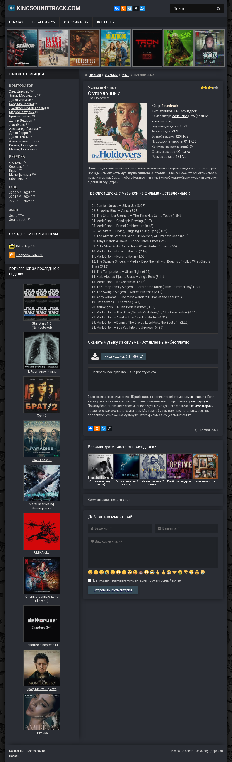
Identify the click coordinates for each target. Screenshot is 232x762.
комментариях (195, 397)
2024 (27, 197)
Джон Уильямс (20, 100)
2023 (27, 193)
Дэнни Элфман (20, 120)
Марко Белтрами (21, 112)
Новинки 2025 (43, 22)
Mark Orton (180, 116)
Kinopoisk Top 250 (29, 255)
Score (13, 215)
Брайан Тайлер (20, 116)
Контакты (105, 22)
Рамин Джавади (21, 145)
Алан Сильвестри (22, 141)
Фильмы (15, 162)
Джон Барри (18, 133)
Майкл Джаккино (22, 149)
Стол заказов (76, 22)
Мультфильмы (20, 175)
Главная (16, 22)
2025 (27, 201)
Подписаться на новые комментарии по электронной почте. (134, 580)
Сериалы (15, 166)
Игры (13, 171)
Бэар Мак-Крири (21, 104)
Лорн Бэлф (17, 124)
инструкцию (200, 401)
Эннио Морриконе (22, 95)
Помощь (15, 756)
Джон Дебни (19, 137)
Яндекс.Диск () (124, 356)
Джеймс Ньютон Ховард (27, 108)
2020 (12, 193)
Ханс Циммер (19, 91)
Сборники (16, 179)
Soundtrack (17, 220)
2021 (12, 197)
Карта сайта (36, 751)
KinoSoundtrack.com (44, 8)
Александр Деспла (23, 129)
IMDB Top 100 (26, 246)
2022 (12, 201)
